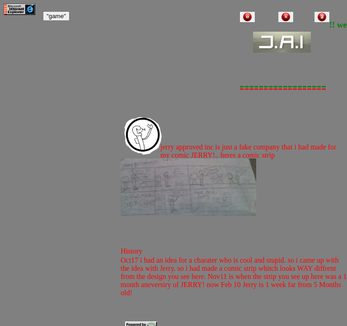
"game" (56, 16)
